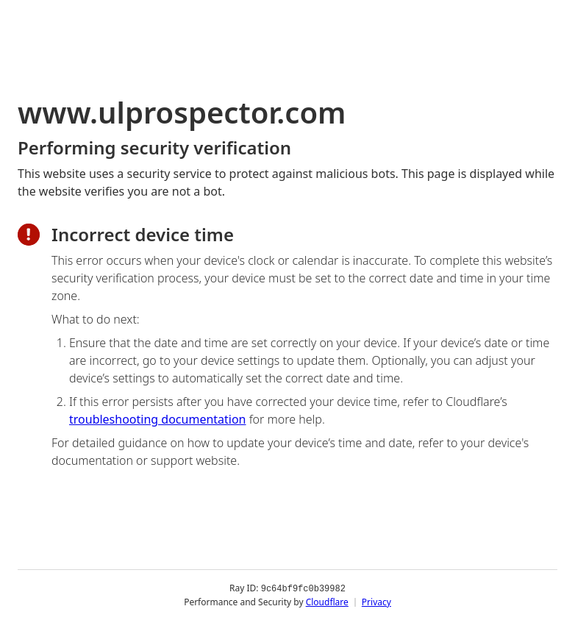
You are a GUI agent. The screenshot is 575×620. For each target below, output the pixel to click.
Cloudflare (327, 601)
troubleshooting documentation (157, 419)
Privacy (376, 601)
